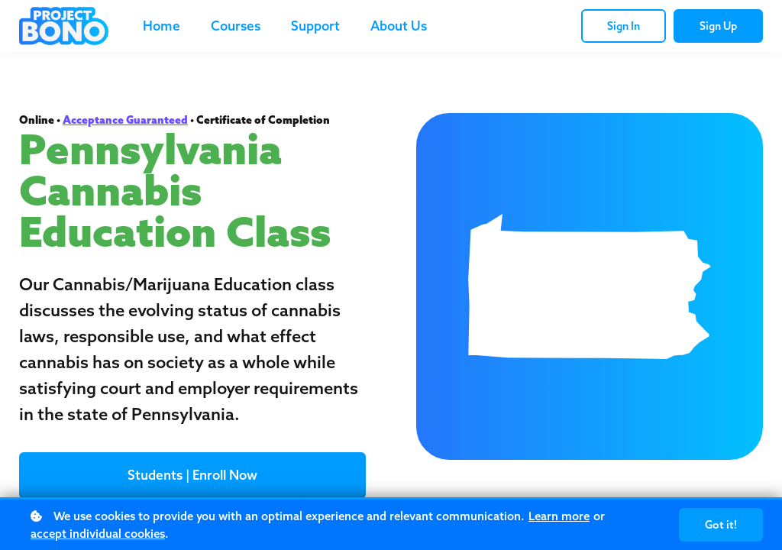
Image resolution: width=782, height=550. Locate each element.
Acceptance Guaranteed (125, 120)
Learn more (559, 516)
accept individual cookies (98, 533)
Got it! (721, 525)
